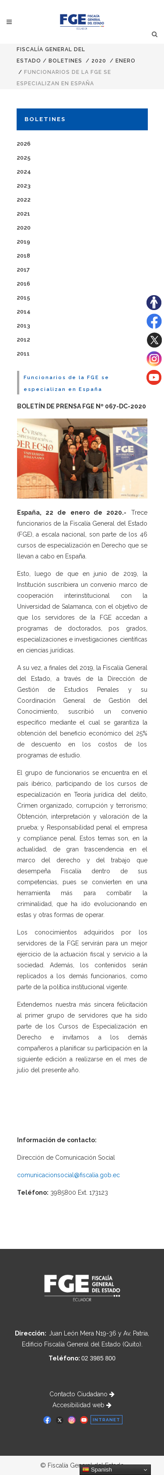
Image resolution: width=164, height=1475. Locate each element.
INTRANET (106, 1419)
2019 (23, 241)
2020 (98, 61)
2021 (23, 213)
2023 (24, 185)
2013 (23, 325)
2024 (24, 171)
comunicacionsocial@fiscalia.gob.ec (68, 1175)
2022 (24, 199)
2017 (23, 269)
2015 (23, 297)
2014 (24, 311)
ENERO (125, 61)
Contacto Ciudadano (82, 1394)
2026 (24, 143)
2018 (23, 255)
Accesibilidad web (82, 1405)
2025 (24, 157)
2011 (23, 353)
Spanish (97, 1469)
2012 (23, 339)
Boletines (65, 61)
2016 (23, 283)
